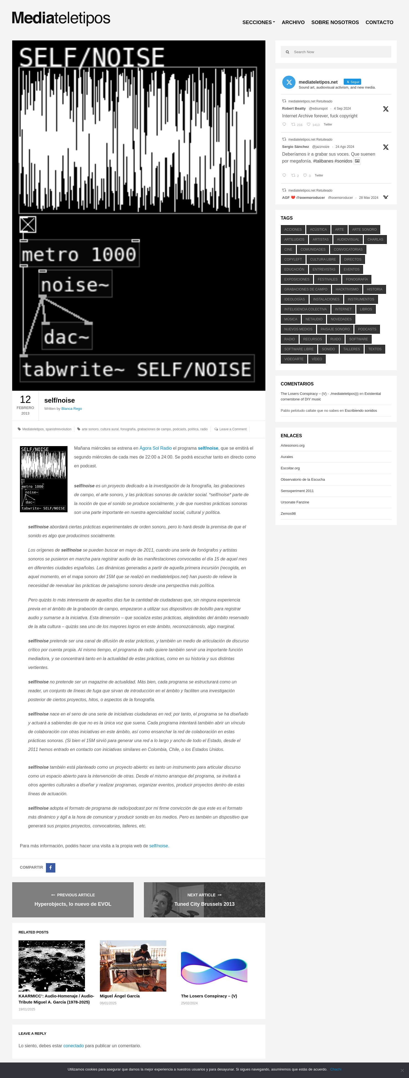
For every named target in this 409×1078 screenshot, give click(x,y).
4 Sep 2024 (342, 108)
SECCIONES (257, 22)
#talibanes (323, 161)
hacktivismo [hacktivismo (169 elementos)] (347, 289)
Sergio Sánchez (295, 147)
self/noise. (159, 845)
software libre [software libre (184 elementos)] (299, 349)
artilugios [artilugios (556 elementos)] (294, 239)
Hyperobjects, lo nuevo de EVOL (73, 904)
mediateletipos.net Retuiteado (310, 101)
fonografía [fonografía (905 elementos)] (357, 279)
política (193, 429)
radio (204, 429)
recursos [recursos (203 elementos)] (312, 339)
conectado (73, 1045)
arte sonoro (90, 429)
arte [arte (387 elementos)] (339, 229)
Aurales (287, 457)
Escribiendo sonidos (361, 410)
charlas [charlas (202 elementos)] (375, 239)
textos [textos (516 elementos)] (375, 349)
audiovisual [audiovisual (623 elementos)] (348, 239)
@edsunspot (318, 108)
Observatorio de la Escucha (303, 479)
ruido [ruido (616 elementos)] (335, 339)
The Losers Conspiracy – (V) (209, 996)
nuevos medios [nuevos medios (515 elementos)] (298, 329)
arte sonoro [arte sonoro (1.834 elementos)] (364, 229)
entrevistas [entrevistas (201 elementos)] (324, 269)
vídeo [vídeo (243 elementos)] (317, 359)
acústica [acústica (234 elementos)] (318, 229)
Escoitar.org (290, 468)
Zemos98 (288, 513)
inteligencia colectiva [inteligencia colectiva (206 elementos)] (305, 309)
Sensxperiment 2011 (297, 491)
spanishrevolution (58, 429)
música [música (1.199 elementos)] (290, 319)
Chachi (335, 1069)
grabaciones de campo (154, 429)
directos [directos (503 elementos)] (352, 259)
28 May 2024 (368, 198)
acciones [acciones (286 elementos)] (293, 229)
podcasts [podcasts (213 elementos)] (367, 329)
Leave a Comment (233, 429)
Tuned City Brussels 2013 (204, 904)
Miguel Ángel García (120, 996)
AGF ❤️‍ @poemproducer (303, 197)
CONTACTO (379, 22)
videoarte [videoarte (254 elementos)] (294, 359)
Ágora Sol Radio (155, 448)
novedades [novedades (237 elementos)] (341, 319)
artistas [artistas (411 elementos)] (321, 239)
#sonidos (343, 161)
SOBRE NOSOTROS (335, 22)
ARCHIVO (293, 22)
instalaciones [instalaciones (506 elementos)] (326, 299)
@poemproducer (340, 198)
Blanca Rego (71, 408)
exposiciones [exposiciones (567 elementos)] (297, 279)
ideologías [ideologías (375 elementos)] (294, 299)
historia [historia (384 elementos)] (374, 289)
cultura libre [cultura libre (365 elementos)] (323, 259)
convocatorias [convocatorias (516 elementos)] (348, 249)
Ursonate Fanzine (295, 502)
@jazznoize (320, 147)
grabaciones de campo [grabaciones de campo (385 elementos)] (305, 289)
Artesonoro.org (293, 445)
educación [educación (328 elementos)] (294, 269)
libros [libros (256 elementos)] (366, 309)
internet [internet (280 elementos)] (343, 309)
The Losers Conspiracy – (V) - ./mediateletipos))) (320, 394)
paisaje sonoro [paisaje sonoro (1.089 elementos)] (335, 329)
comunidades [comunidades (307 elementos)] (313, 249)
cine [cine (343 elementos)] (288, 249)
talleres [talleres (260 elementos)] (351, 349)
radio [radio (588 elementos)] (289, 339)
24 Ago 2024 (345, 147)
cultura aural (109, 429)
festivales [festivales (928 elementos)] (328, 279)
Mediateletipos (33, 429)
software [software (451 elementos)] (358, 339)
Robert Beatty (294, 108)
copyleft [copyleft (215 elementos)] (293, 259)
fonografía (128, 429)
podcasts (179, 429)
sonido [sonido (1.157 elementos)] (328, 349)
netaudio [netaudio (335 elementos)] (314, 319)
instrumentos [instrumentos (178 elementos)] (361, 299)
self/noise (208, 448)
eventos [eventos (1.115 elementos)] (351, 269)
